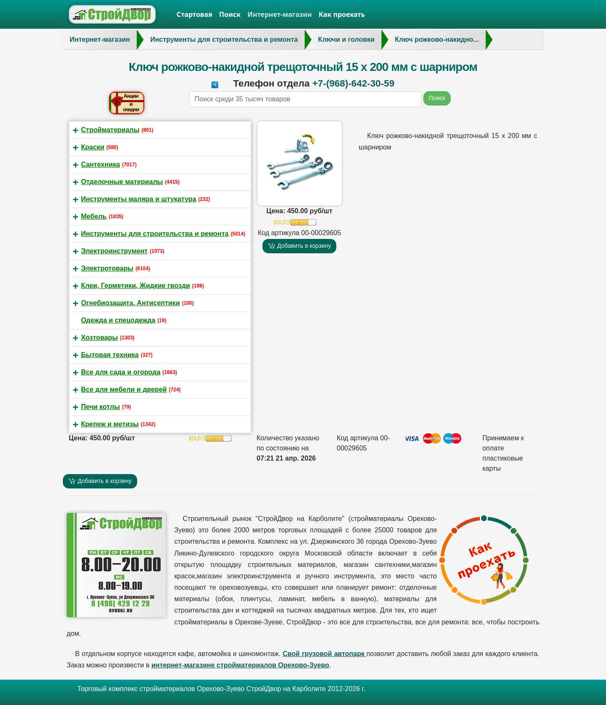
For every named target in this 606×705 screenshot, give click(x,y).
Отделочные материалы (122, 181)
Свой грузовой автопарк (325, 653)
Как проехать (342, 14)
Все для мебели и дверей (124, 389)
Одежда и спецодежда (118, 320)
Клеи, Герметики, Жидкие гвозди (135, 285)
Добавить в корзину (299, 245)
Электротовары (107, 268)
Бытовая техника (110, 354)
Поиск (230, 14)
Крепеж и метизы (110, 424)
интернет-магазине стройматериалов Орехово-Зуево (240, 665)
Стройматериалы (110, 129)
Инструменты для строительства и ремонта (155, 233)
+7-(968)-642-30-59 (353, 83)
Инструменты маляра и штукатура (138, 199)
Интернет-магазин (279, 14)
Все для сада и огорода (120, 372)
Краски (92, 147)
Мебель (94, 216)
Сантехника (100, 164)
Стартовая (195, 14)
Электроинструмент (114, 251)
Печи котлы (100, 406)
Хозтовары (99, 337)
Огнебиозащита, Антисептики (130, 302)
